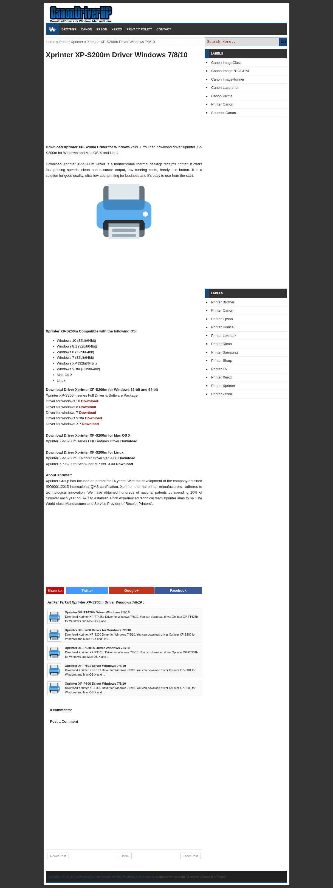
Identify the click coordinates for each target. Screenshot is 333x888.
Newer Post (58, 856)
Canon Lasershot (224, 88)
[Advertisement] (124, 102)
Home (50, 42)
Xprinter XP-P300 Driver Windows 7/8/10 (95, 683)
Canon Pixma (222, 96)
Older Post (191, 856)
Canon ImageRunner (227, 79)
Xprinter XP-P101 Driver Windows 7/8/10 (95, 665)
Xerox (117, 29)
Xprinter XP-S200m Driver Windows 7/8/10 (117, 55)
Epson (102, 29)
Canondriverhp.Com (170, 876)
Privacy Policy (139, 29)
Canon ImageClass (226, 63)
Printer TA (219, 369)
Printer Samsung (224, 352)
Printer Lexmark (223, 336)
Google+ (131, 590)
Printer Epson (222, 319)
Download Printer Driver (166, 12)
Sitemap (193, 876)
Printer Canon (222, 104)
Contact (163, 29)
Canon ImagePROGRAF (230, 71)
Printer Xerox (221, 377)
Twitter (87, 590)
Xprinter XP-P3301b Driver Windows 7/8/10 (97, 648)
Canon (86, 29)
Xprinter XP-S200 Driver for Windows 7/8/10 (98, 630)
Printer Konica (222, 327)
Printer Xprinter (71, 42)
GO (283, 42)
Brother (69, 29)
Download (89, 401)
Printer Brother (223, 302)
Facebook (178, 590)
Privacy (221, 876)
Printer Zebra (221, 394)
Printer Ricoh (221, 344)
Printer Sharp (221, 360)
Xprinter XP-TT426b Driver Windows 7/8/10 (97, 612)
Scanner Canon (223, 113)
